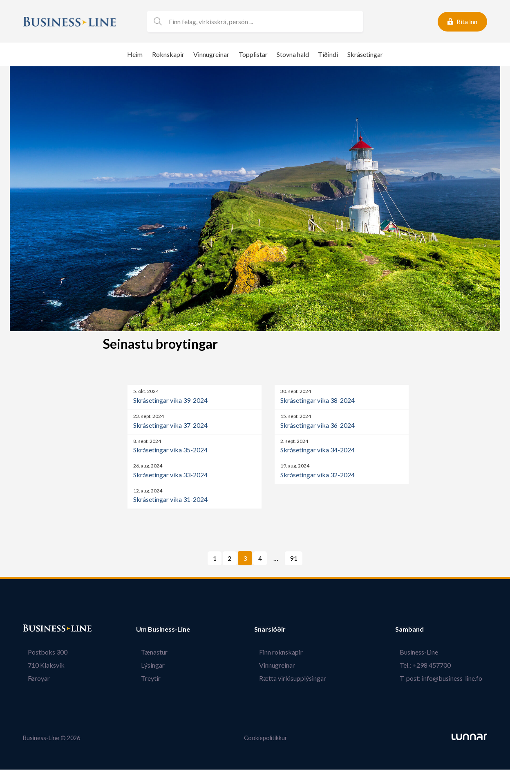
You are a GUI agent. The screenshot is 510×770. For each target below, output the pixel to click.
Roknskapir (168, 54)
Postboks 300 (43, 652)
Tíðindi (328, 54)
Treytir (146, 678)
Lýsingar (148, 665)
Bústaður (37, 629)
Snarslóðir (279, 629)
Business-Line (424, 652)
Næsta (313, 558)
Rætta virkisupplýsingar (297, 678)
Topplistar (253, 54)
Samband (419, 629)
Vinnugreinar (211, 54)
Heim (135, 54)
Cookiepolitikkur (265, 738)
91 (294, 558)
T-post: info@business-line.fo (446, 678)
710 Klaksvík (41, 665)
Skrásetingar (365, 54)
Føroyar (34, 678)
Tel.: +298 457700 (430, 665)
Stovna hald (293, 54)
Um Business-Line (163, 629)
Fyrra (202, 558)
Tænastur (149, 652)
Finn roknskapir (286, 652)
